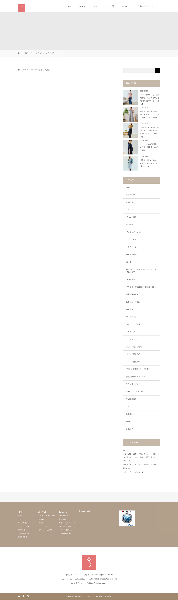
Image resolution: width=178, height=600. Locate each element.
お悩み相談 (130, 279)
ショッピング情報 (133, 324)
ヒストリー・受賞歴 (45, 530)
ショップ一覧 (109, 6)
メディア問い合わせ (134, 347)
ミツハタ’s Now (23, 526)
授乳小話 (129, 309)
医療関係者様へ (23, 537)
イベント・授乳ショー (66, 530)
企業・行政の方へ (24, 533)
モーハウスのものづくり (135, 392)
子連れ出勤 (62, 519)
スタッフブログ (132, 332)
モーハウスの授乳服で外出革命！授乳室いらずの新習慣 (149, 147)
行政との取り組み (65, 526)
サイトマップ (131, 317)
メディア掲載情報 (133, 362)
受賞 (128, 406)
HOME (69, 6)
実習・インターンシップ (67, 523)
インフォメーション (134, 232)
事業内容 (41, 523)
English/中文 (126, 6)
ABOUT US (42, 512)
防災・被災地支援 (65, 533)
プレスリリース (132, 339)
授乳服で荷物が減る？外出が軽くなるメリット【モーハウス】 (149, 163)
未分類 (128, 422)
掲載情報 (129, 414)
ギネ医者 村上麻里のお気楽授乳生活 (141, 287)
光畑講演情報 (131, 399)
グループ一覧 (42, 526)
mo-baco (129, 187)
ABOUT (82, 6)
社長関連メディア (133, 384)
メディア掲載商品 (133, 354)
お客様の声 (130, 195)
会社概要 (41, 519)
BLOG (94, 6)
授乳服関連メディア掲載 (135, 377)
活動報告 (129, 429)
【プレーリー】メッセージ (133, 472)
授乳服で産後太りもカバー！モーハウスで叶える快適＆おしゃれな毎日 (149, 115)
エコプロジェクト (133, 240)
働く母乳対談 (131, 254)
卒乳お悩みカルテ (133, 294)
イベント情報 (131, 217)
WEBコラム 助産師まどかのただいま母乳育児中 (141, 270)
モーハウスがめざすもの (46, 516)
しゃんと (129, 210)
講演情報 (129, 224)
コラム (128, 262)
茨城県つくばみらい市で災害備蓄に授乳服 (139, 465)
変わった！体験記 (133, 302)
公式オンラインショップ (147, 6)
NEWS (20, 516)
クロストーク (131, 247)
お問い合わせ (63, 516)
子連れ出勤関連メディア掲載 (137, 369)
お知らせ (129, 202)
